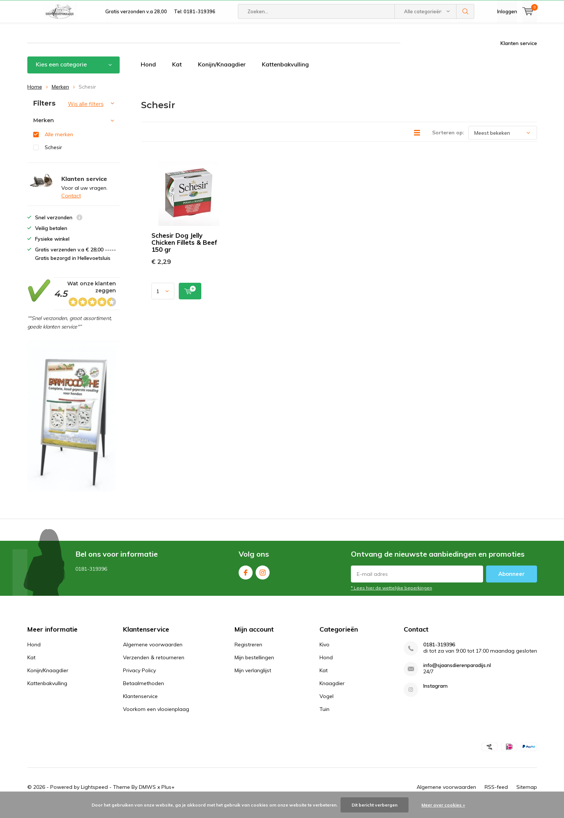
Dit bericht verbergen (374, 805)
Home (34, 97)
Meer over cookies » (443, 805)
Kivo (324, 655)
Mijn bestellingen (254, 668)
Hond (148, 75)
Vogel (326, 707)
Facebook (246, 582)
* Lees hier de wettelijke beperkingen (391, 599)
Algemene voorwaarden (152, 655)
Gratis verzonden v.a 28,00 (136, 33)
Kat (177, 75)
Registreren (248, 655)
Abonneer (511, 584)
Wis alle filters (85, 114)
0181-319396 (439, 656)
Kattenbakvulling (285, 75)
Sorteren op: (448, 143)
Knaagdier (332, 694)
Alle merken (59, 145)
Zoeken (465, 33)
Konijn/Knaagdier (222, 75)
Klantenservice (140, 707)
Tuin (324, 720)
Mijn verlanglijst (253, 681)
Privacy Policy (139, 681)
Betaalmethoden (143, 694)
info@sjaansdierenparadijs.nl (457, 676)
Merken (60, 97)
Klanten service (518, 54)
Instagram (263, 582)
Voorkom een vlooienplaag (156, 720)
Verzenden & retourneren (153, 668)
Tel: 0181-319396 (194, 33)
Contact (71, 206)
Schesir (53, 158)
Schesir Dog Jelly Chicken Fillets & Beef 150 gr (184, 253)
